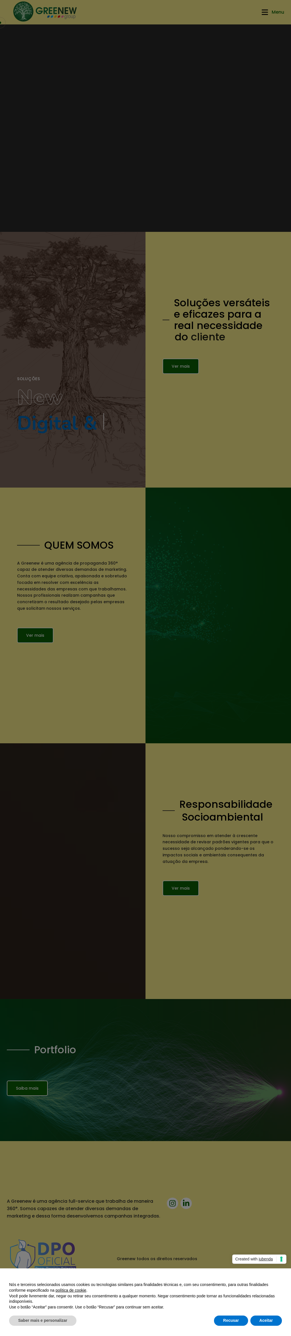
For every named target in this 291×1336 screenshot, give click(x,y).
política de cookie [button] (70, 1290)
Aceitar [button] (266, 1320)
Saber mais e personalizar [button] (42, 1320)
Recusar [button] (231, 1320)
